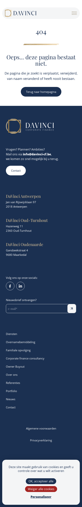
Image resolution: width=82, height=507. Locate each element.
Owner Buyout (15, 366)
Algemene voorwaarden (41, 428)
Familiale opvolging (18, 350)
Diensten (11, 334)
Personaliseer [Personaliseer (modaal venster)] (41, 497)
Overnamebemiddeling (20, 342)
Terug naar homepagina (41, 92)
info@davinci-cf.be (37, 154)
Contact (16, 170)
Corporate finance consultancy (25, 358)
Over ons (12, 374)
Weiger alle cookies (41, 489)
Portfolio (11, 391)
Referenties (13, 383)
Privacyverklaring (41, 440)
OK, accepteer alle (41, 481)
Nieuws (10, 399)
